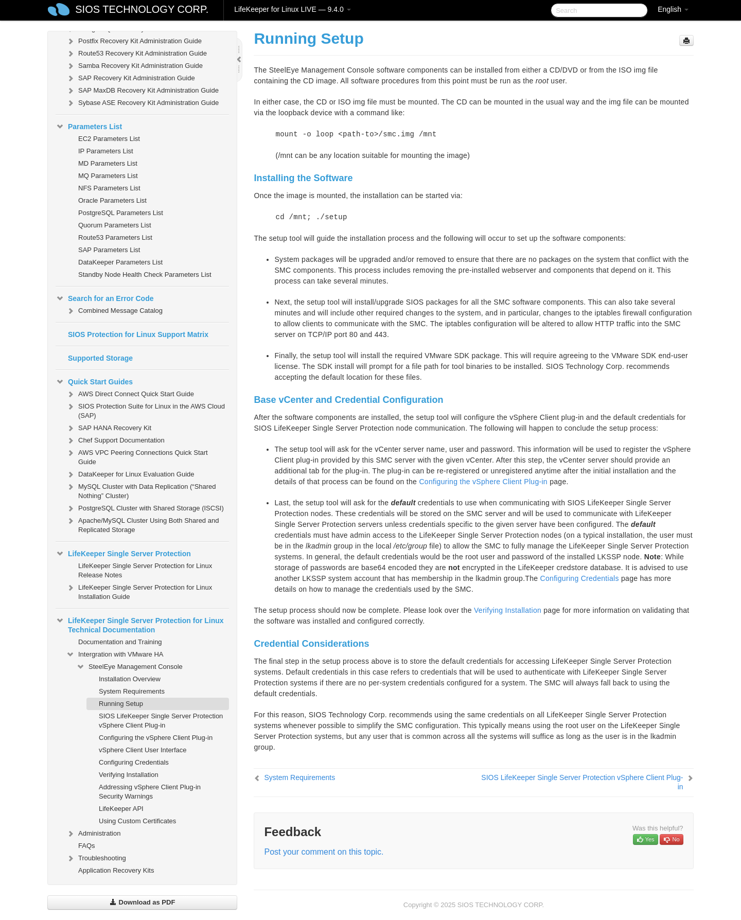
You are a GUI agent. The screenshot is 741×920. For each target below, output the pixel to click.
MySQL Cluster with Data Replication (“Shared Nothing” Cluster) (141, 490)
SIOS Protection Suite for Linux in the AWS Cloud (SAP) (145, 409)
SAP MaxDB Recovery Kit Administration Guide (142, 90)
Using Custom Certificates (137, 821)
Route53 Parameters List (115, 237)
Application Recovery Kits (116, 870)
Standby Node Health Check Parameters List (144, 274)
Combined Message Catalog (114, 311)
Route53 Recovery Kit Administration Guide (136, 53)
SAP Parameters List (109, 250)
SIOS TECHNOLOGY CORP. (141, 9)
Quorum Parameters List (114, 225)
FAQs (86, 846)
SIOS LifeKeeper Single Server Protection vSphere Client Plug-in (161, 720)
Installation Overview (130, 679)
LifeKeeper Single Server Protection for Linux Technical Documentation (140, 624)
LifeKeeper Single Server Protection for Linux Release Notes (145, 570)
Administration (93, 833)
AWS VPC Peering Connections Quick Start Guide (137, 456)
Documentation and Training (120, 642)
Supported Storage (100, 358)
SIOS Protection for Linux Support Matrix (138, 334)
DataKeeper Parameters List (120, 262)
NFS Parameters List (109, 188)
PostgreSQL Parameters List (120, 213)
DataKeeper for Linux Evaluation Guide (130, 474)
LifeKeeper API (121, 808)
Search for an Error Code (105, 298)
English (673, 9)
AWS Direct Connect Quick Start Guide (130, 394)
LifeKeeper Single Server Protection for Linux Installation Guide (139, 590)
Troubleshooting (96, 858)
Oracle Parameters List (112, 200)
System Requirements (132, 691)
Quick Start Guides (94, 382)
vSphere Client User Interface (143, 750)
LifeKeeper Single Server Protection (123, 553)
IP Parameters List (105, 151)
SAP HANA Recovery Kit (108, 428)
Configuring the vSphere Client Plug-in (156, 737)
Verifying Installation (128, 775)
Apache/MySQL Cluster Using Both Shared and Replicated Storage (142, 524)
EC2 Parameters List (109, 139)
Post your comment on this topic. (323, 851)
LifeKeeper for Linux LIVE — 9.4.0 (292, 9)
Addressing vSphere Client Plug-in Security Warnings (150, 791)
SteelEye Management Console (129, 667)
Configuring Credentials (134, 762)
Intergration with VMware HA (114, 654)
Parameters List (89, 126)
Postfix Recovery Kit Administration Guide (134, 41)
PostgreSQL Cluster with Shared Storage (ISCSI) (145, 508)
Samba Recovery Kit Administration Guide (134, 66)
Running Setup (121, 703)
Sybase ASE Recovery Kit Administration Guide (142, 103)
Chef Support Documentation (115, 440)
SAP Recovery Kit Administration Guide (130, 78)
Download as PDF (142, 902)
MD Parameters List (107, 163)
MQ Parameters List (108, 176)
